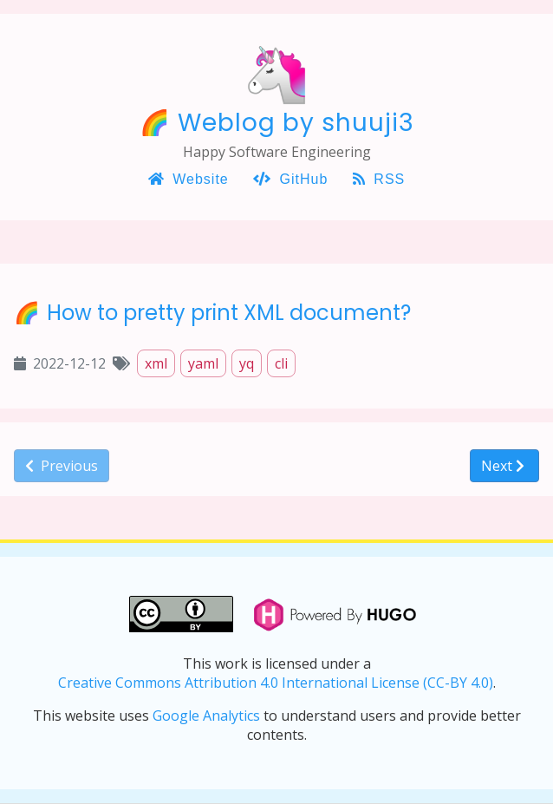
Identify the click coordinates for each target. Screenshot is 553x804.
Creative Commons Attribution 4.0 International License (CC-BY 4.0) (275, 682)
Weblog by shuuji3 (296, 123)
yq (246, 363)
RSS (379, 179)
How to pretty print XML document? (229, 312)
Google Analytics (206, 715)
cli (281, 363)
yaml (203, 363)
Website (188, 179)
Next (502, 465)
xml (156, 363)
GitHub (290, 179)
